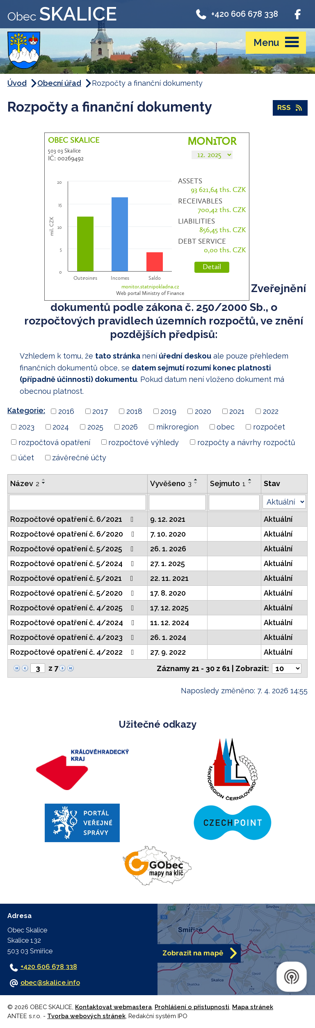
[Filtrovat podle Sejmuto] (234, 502)
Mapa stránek (252, 1006)
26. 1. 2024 (168, 637)
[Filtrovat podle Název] (77, 502)
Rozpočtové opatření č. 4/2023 (73, 637)
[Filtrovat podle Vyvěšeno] (177, 502)
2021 (236, 411)
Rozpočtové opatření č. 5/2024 (73, 563)
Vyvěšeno (171, 483)
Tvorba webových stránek (86, 1015)
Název (24, 483)
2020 (203, 411)
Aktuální (278, 519)
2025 (95, 427)
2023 (26, 427)
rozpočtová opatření (54, 442)
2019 (168, 411)
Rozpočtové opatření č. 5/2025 (73, 548)
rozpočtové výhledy (143, 442)
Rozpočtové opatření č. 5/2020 (73, 593)
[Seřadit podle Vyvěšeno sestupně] (196, 482)
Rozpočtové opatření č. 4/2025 (73, 607)
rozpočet (269, 427)
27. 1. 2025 (167, 563)
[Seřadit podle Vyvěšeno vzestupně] (196, 479)
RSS (290, 107)
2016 (66, 411)
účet (26, 457)
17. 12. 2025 (169, 607)
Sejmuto (228, 483)
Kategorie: (26, 410)
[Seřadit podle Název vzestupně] (43, 479)
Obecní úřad (59, 83)
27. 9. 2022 (168, 652)
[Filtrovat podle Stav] (284, 502)
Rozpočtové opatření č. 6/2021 (73, 519)
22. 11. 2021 (169, 578)
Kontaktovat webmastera (113, 1006)
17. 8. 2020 (168, 593)
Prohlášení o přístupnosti (192, 1006)
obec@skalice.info (50, 983)
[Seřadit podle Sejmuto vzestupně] (250, 479)
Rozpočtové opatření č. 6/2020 (74, 534)
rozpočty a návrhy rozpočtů (246, 442)
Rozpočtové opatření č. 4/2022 (73, 652)
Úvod (17, 83)
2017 (100, 411)
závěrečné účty (79, 457)
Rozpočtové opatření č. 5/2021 (73, 578)
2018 (134, 411)
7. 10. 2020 (168, 534)
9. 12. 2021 (167, 519)
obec (226, 427)
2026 (129, 427)
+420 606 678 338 (236, 14)
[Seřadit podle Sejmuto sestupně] (250, 482)
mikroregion (177, 427)
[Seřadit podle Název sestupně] (43, 482)
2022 (270, 411)
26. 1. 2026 (168, 548)
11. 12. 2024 (169, 622)
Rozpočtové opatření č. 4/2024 (74, 622)
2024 (60, 427)
